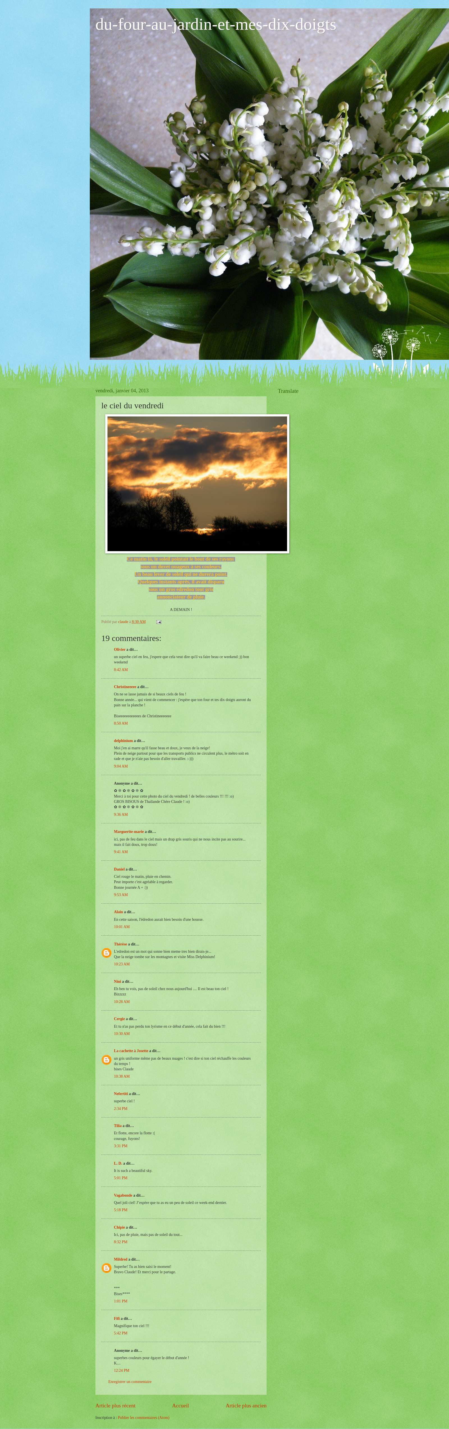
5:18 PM (120, 1210)
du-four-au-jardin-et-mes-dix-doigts (215, 24)
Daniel (119, 869)
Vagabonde (123, 1195)
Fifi (117, 1318)
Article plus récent (115, 1406)
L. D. (118, 1163)
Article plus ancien (246, 1406)
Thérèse (120, 944)
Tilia (118, 1126)
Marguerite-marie (129, 832)
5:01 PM (120, 1178)
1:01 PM (120, 1301)
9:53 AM (121, 895)
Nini (118, 981)
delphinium (123, 741)
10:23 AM (122, 964)
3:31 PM (120, 1146)
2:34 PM (120, 1109)
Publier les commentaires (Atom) (143, 1418)
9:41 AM (121, 852)
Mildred (120, 1259)
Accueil (180, 1406)
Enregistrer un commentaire (130, 1382)
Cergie (119, 1019)
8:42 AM (121, 670)
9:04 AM (121, 766)
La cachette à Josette (131, 1051)
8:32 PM (120, 1242)
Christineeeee (125, 687)
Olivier (119, 649)
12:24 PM (121, 1370)
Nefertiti (121, 1094)
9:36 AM (121, 814)
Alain (118, 912)
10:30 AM (122, 1034)
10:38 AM (122, 1076)
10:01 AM (122, 927)
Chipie (119, 1227)
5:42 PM (120, 1333)
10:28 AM (122, 1002)
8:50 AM (121, 723)
